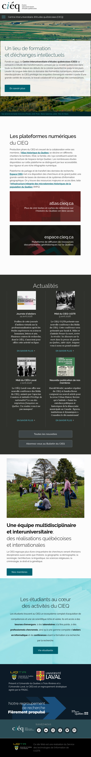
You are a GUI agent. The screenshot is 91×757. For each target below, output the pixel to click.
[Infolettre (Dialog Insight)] (60, 730)
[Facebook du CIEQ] (39, 730)
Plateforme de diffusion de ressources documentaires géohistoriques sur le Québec (49, 243)
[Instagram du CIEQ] (53, 730)
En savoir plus (17, 88)
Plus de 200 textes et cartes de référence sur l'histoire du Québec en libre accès (49, 210)
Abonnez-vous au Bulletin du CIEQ (45, 443)
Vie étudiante (45, 650)
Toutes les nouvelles (45, 434)
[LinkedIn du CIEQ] (46, 730)
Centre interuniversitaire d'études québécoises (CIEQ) (35, 17)
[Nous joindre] (74, 730)
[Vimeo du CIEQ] (67, 730)
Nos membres (19, 572)
